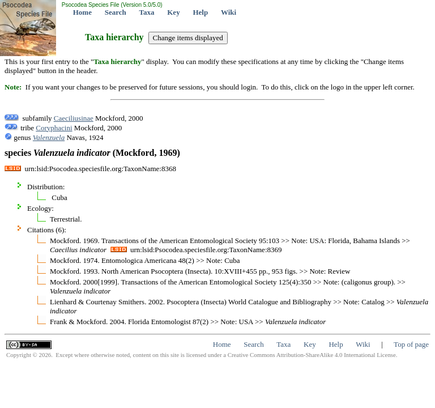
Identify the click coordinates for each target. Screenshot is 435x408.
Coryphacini (54, 128)
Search (115, 12)
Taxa (147, 12)
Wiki (228, 12)
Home (82, 12)
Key (173, 12)
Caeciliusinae (73, 118)
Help (200, 12)
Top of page (411, 344)
